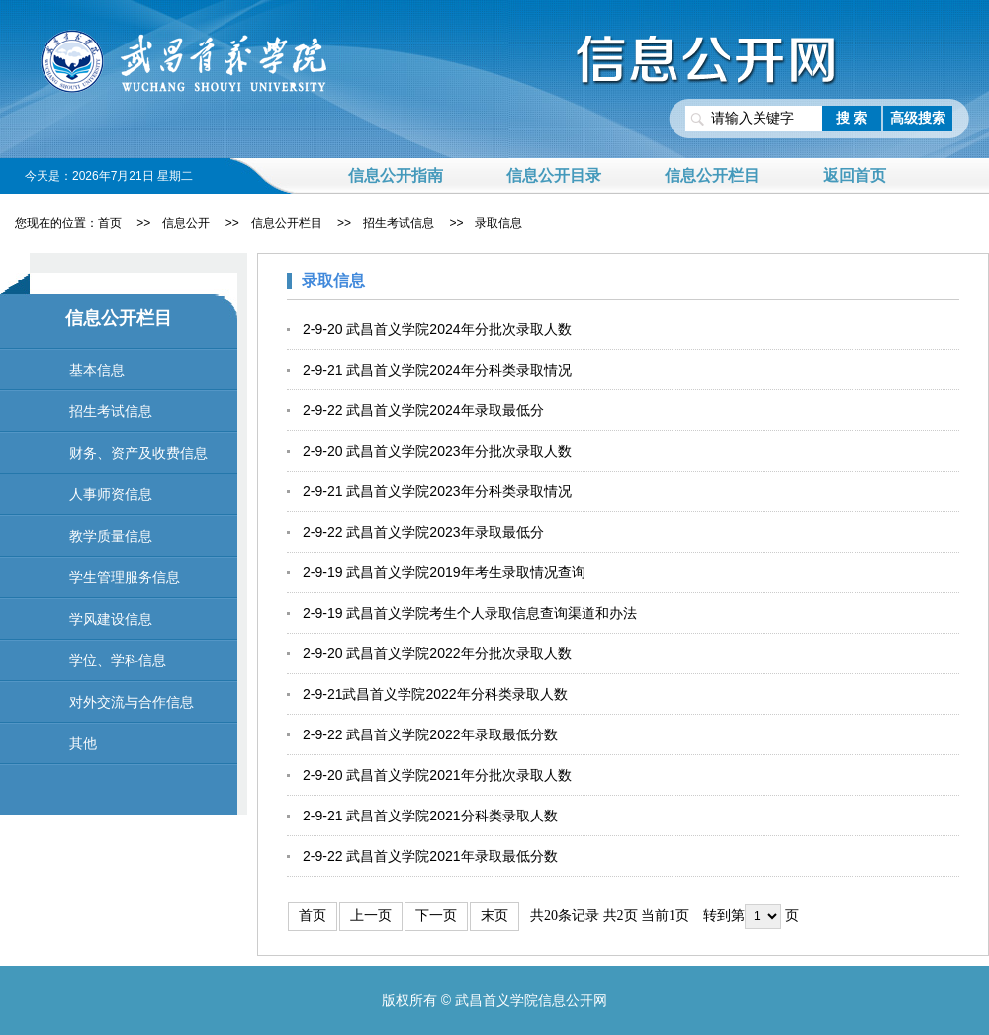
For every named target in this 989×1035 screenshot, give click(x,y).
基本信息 (97, 370)
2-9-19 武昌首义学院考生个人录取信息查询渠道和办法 (470, 613)
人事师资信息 (110, 494)
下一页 (436, 915)
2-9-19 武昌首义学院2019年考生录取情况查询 (444, 572)
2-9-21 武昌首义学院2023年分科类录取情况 (437, 491)
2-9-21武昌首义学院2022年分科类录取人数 (435, 694)
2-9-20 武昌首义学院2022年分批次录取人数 (437, 653)
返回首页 (854, 175)
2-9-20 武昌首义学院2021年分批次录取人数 (437, 775)
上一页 (371, 915)
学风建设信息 (110, 619)
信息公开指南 (395, 175)
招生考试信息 (398, 223)
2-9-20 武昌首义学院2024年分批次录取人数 (437, 329)
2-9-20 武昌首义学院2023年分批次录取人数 (437, 451)
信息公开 (186, 223)
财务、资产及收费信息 (138, 453)
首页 (110, 223)
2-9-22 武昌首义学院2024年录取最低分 (423, 410)
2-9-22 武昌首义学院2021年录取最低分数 (430, 856)
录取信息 (498, 223)
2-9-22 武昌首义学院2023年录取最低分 (423, 532)
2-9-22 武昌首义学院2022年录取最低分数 (430, 734)
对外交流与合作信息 (131, 702)
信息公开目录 (553, 175)
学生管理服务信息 (124, 577)
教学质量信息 (110, 536)
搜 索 (851, 118)
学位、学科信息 (117, 660)
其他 (83, 743)
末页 (494, 915)
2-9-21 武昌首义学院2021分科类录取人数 (430, 815)
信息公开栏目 (712, 175)
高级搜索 (917, 118)
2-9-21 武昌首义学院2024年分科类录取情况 (437, 370)
